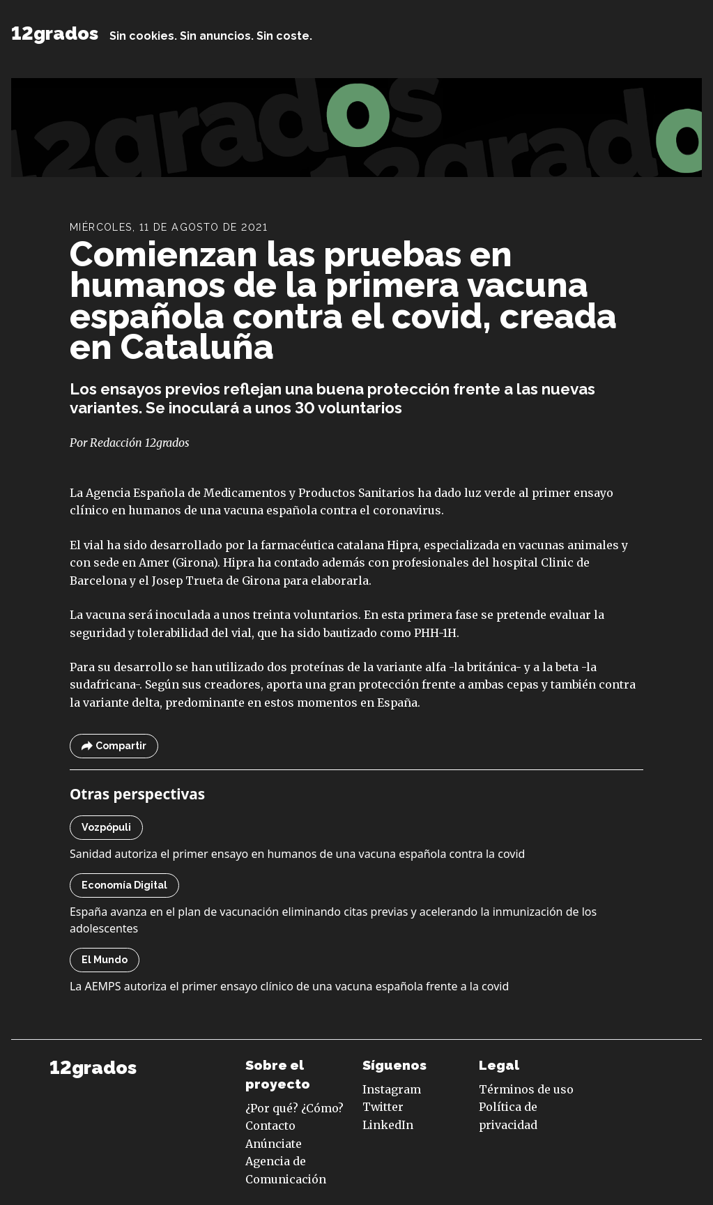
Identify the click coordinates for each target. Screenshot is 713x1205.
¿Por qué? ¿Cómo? (294, 1108)
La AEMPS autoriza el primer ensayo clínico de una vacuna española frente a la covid (289, 986)
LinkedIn (387, 1125)
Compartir (114, 746)
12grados (54, 33)
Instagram (391, 1089)
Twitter (383, 1107)
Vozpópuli (106, 827)
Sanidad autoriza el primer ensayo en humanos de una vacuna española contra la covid (298, 853)
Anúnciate (273, 1144)
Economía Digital (124, 885)
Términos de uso (526, 1089)
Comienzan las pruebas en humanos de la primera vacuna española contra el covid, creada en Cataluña (343, 300)
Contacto (270, 1126)
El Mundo (105, 959)
